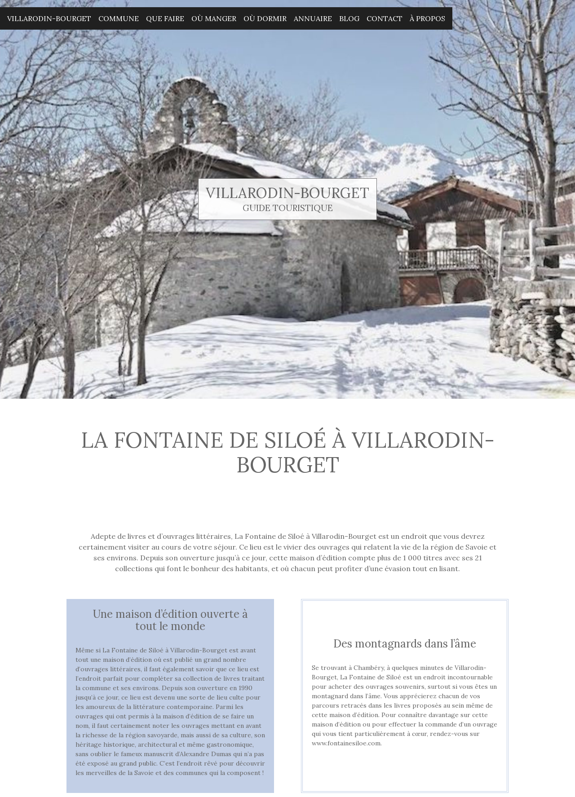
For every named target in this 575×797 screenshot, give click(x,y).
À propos (427, 18)
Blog (349, 18)
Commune (118, 18)
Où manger (213, 18)
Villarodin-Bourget (49, 18)
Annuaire (313, 18)
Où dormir (265, 18)
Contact (384, 18)
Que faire (165, 18)
